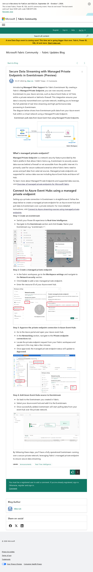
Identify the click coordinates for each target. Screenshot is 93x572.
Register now (7, 11)
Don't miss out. (54, 43)
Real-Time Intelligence (43, 464)
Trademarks (6, 559)
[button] (82, 71)
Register (56, 30)
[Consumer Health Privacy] (33, 564)
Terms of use (6, 555)
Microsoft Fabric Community (22, 52)
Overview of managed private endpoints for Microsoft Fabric (43, 184)
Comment (13, 488)
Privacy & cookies (8, 552)
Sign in (65, 30)
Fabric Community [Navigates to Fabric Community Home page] (27, 18)
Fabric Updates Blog (53, 52)
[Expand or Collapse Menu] (3, 24)
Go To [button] (81, 30)
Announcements (25, 464)
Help (73, 30)
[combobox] (61, 36)
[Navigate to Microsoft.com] (8, 19)
